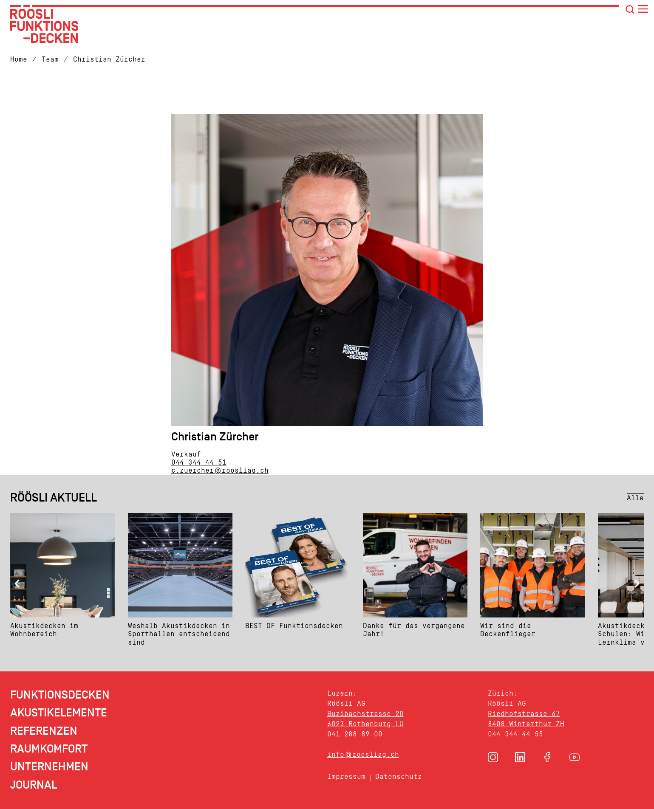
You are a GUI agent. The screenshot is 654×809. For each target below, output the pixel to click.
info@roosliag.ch (363, 754)
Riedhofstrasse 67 (524, 713)
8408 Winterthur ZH (526, 723)
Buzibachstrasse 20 (365, 713)
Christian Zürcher (109, 59)
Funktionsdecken (60, 695)
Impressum (346, 776)
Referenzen (43, 731)
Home (18, 59)
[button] (493, 757)
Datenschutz (398, 776)
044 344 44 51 (198, 462)
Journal (33, 785)
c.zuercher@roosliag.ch (220, 470)
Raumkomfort (49, 748)
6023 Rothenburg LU (365, 723)
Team (50, 59)
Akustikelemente (58, 712)
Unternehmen (49, 766)
